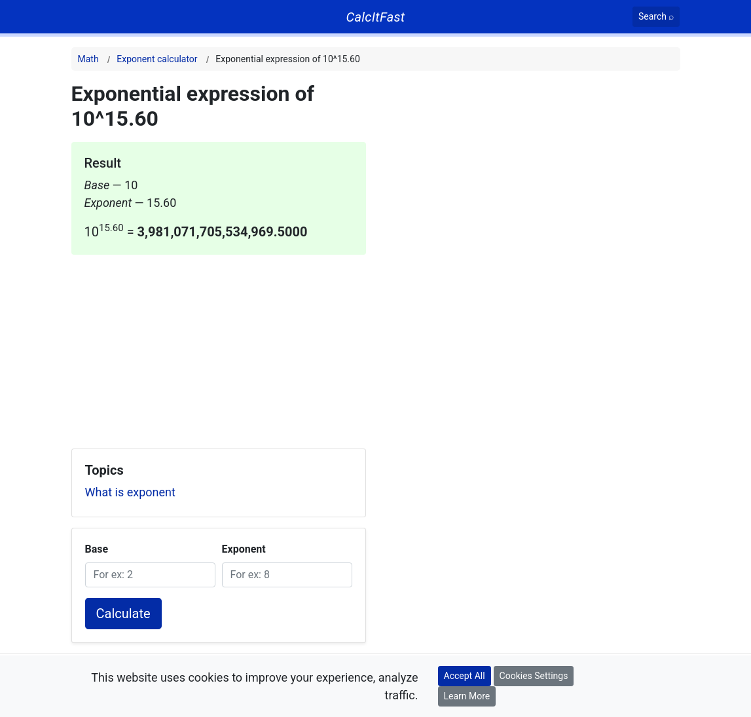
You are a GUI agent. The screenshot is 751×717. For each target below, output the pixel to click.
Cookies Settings (534, 676)
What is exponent (130, 492)
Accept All (464, 676)
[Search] (656, 17)
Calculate (123, 613)
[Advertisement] (218, 346)
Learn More (467, 696)
